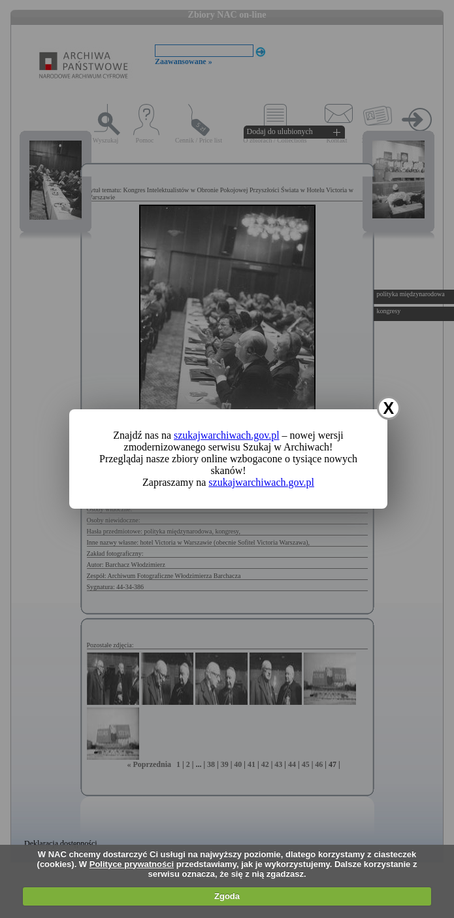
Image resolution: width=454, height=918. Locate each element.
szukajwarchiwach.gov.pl (227, 435)
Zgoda (227, 896)
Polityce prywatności (131, 864)
